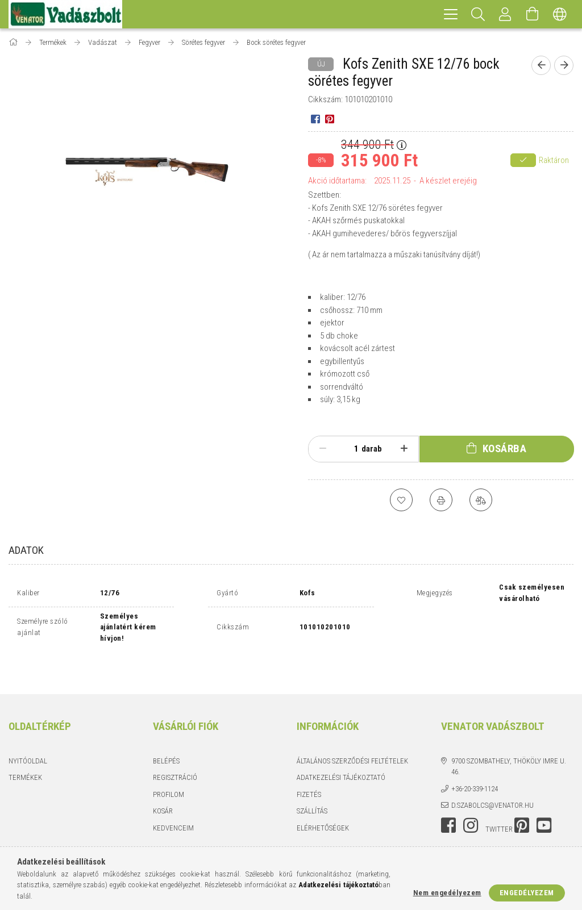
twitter (499, 804)
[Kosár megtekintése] (532, 14)
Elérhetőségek (323, 803)
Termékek (25, 752)
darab (371, 449)
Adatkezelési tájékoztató (341, 752)
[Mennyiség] (350, 448)
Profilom (168, 769)
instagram (470, 800)
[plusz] (404, 448)
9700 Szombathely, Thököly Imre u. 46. (508, 742)
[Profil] (505, 14)
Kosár (163, 786)
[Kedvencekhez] (401, 500)
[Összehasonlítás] (480, 500)
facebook (448, 800)
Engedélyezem (527, 892)
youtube (544, 800)
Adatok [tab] (26, 550)
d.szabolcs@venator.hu (492, 780)
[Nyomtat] (441, 500)
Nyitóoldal (28, 736)
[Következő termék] (563, 65)
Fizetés (309, 769)
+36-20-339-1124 (474, 763)
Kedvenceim (173, 803)
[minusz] (322, 448)
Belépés (166, 736)
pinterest (521, 800)
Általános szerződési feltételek (352, 736)
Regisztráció (175, 752)
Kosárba (505, 448)
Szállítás (312, 786)
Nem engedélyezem (447, 892)
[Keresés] (478, 14)
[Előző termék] (541, 65)
